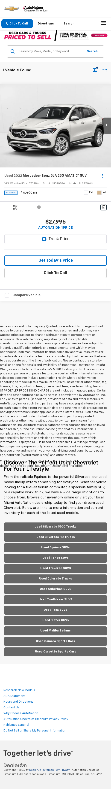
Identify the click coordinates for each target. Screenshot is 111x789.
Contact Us (11, 707)
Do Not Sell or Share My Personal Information (34, 730)
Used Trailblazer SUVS (55, 599)
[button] (17, 23)
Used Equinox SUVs (55, 547)
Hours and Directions (18, 701)
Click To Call (55, 273)
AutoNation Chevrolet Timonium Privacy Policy (35, 719)
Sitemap (48, 770)
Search (92, 51)
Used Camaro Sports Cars (55, 641)
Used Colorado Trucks (55, 578)
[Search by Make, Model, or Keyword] (50, 51)
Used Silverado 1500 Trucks (55, 526)
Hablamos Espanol (16, 724)
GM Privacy (63, 770)
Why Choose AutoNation (20, 713)
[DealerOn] (15, 765)
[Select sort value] (103, 71)
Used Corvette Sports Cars (55, 651)
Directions (46, 23)
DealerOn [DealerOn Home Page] (35, 770)
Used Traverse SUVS (55, 568)
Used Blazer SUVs (55, 620)
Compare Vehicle (26, 295)
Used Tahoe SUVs (56, 557)
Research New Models (19, 690)
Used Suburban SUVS (55, 589)
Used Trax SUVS (55, 609)
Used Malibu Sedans (55, 630)
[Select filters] (95, 70)
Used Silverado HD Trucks (55, 537)
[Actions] (103, 176)
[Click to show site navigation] (103, 24)
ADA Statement (14, 696)
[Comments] (103, 207)
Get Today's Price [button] (55, 260)
